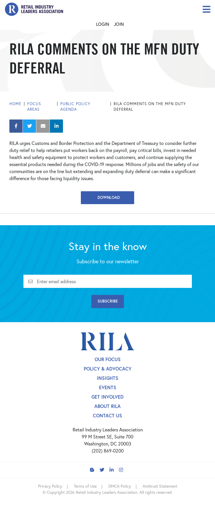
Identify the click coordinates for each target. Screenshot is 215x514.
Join (119, 24)
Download (107, 197)
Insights (107, 378)
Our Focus (108, 359)
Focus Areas (34, 106)
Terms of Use (85, 486)
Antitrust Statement (160, 486)
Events (107, 387)
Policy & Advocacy (108, 369)
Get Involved (107, 397)
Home (15, 103)
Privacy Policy (50, 486)
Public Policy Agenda (75, 106)
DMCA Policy (119, 486)
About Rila (107, 406)
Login (102, 24)
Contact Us (107, 415)
